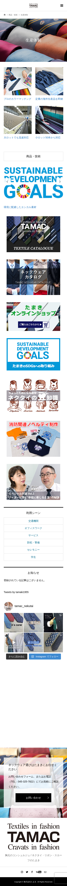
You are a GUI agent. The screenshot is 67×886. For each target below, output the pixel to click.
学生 (33, 557)
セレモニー (33, 549)
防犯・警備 (33, 542)
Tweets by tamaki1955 (16, 592)
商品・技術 (33, 156)
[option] (33, 185)
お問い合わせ (33, 797)
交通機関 (33, 520)
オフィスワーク (33, 528)
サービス (33, 535)
